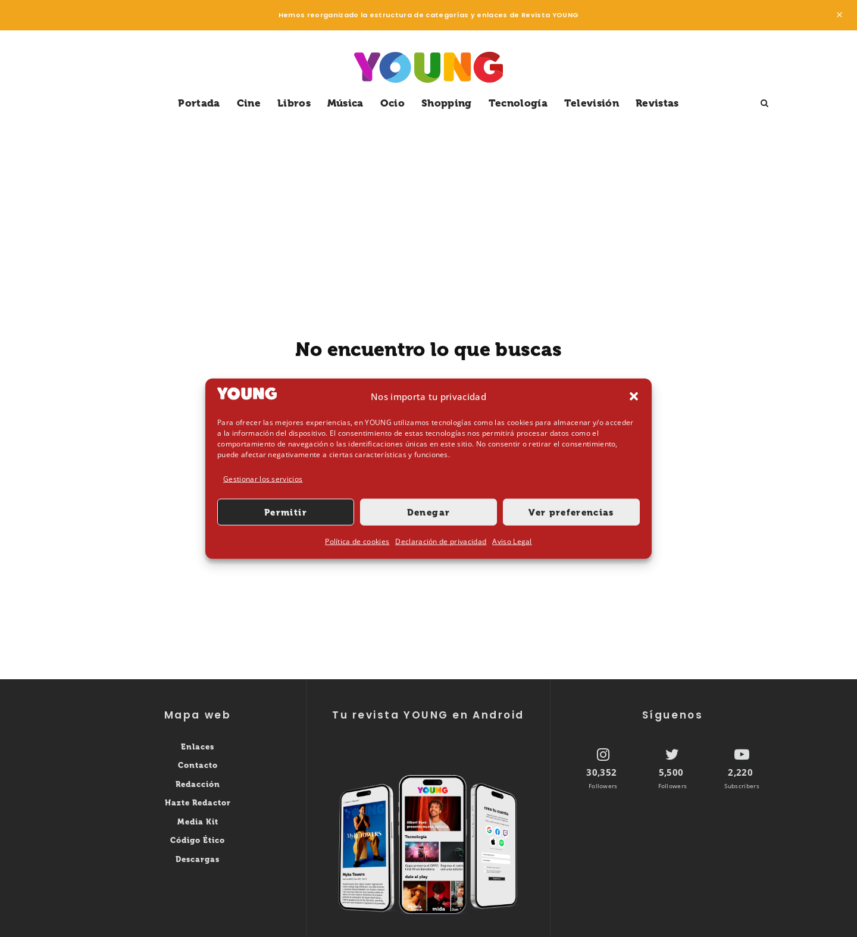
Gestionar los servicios (262, 479)
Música (345, 103)
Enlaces (197, 746)
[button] (634, 396)
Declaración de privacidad (440, 541)
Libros (294, 103)
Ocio (392, 103)
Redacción (198, 784)
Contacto (198, 765)
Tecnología (518, 103)
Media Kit (197, 821)
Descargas (198, 859)
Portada (199, 103)
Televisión (591, 103)
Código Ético (197, 840)
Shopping (446, 103)
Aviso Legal (512, 541)
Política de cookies (357, 541)
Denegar (428, 512)
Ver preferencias (571, 512)
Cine (249, 103)
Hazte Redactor (198, 802)
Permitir (285, 512)
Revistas (657, 103)
